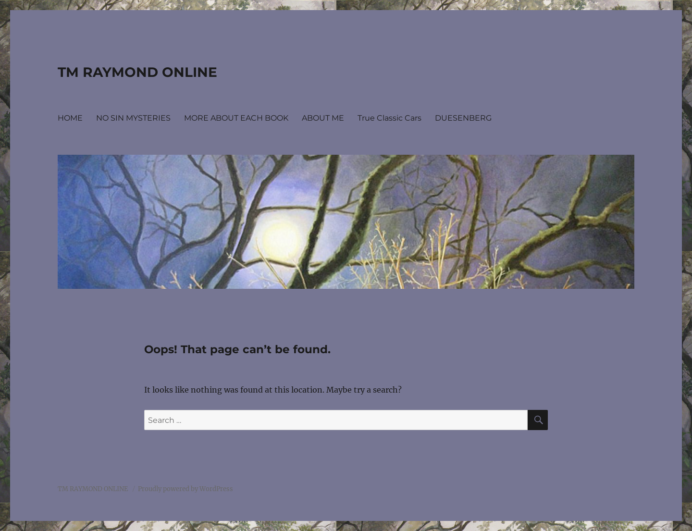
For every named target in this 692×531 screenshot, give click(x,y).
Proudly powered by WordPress (185, 489)
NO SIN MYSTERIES (133, 118)
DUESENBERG (463, 118)
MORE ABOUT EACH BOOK (236, 118)
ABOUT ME (323, 118)
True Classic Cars (389, 118)
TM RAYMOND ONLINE (137, 72)
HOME (70, 118)
